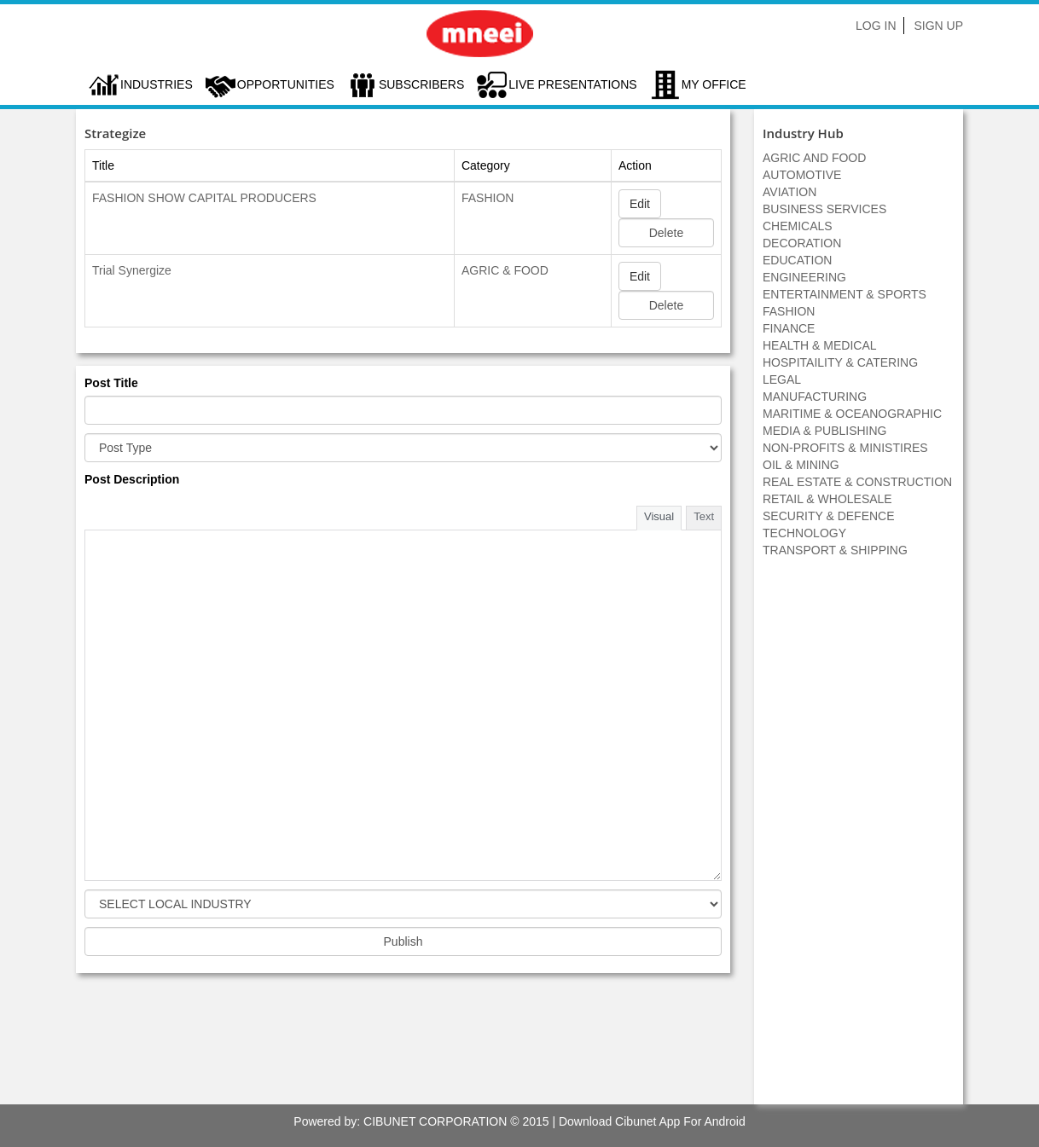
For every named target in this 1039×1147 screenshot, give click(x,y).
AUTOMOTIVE (802, 175)
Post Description (131, 479)
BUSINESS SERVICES (824, 209)
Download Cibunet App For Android (652, 1121)
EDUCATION (797, 260)
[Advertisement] (859, 840)
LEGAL (782, 379)
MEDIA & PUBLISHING (824, 430)
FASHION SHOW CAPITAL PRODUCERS (204, 198)
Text (704, 516)
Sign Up (938, 25)
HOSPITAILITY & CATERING (840, 362)
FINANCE (789, 328)
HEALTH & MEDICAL (820, 345)
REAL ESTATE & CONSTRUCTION (857, 482)
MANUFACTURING (815, 396)
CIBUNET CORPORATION (435, 1121)
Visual (659, 516)
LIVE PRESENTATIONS (572, 84)
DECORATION (802, 243)
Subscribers (421, 84)
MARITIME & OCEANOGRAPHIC (852, 413)
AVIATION (789, 192)
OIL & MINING (801, 465)
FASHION (487, 198)
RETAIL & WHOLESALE (827, 499)
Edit (640, 204)
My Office (714, 84)
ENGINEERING (804, 277)
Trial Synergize (131, 270)
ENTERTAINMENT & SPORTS (844, 294)
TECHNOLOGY (804, 533)
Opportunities (285, 84)
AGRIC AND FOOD (814, 158)
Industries (156, 84)
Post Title (111, 383)
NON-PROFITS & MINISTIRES (845, 448)
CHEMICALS (798, 226)
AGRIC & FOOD (505, 270)
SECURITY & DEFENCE (829, 516)
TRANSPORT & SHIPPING (835, 550)
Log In (876, 25)
